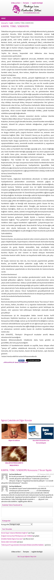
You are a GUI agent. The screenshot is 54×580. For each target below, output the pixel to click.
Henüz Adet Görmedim (9, 542)
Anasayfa (4, 23)
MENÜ (3, 18)
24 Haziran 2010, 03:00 (46, 486)
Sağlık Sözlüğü (37, 3)
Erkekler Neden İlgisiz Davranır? (12, 539)
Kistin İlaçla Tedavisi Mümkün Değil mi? (14, 533)
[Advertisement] (27, 390)
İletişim (26, 3)
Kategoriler (5, 524)
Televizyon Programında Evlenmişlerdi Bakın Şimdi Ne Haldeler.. (23, 545)
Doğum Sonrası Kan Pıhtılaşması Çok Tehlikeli (16, 536)
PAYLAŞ (21, 361)
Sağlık (11, 23)
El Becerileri (15, 3)
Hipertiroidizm (14, 440)
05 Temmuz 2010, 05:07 (46, 474)
